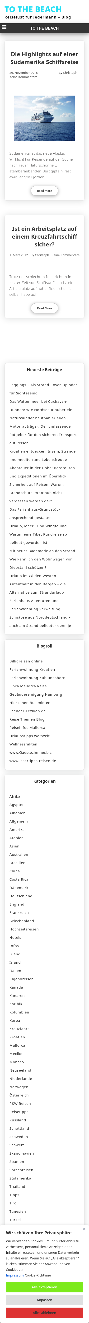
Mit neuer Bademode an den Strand (42, 550)
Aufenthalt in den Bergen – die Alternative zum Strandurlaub (37, 588)
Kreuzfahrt (19, 1028)
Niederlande (20, 1078)
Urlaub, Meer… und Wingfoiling (38, 525)
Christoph (70, 72)
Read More (44, 191)
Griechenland (21, 920)
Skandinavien (21, 1153)
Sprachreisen (21, 1169)
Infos (14, 945)
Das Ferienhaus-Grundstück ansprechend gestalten (35, 513)
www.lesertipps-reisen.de (32, 760)
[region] (44, 1274)
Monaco (16, 1061)
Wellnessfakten (23, 744)
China (14, 871)
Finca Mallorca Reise (28, 686)
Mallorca (17, 1045)
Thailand (17, 1186)
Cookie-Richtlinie (38, 1275)
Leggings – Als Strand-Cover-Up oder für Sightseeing (43, 388)
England (16, 904)
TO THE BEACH (33, 9)
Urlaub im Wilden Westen (32, 575)
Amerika (17, 829)
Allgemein (18, 821)
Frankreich (19, 912)
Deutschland (21, 895)
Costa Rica (18, 879)
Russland (17, 1120)
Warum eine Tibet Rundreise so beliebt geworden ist (38, 538)
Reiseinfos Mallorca (27, 727)
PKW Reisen (20, 1103)
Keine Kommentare (23, 77)
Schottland (19, 1128)
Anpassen (44, 1300)
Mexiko (16, 1053)
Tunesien (17, 1211)
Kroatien (17, 1037)
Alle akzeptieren (44, 1287)
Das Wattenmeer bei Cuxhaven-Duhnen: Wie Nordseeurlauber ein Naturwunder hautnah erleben (41, 409)
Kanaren (17, 995)
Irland (15, 954)
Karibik (15, 1003)
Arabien (16, 837)
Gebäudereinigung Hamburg (35, 694)
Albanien (17, 812)
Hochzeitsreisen (24, 929)
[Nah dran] (84, 1229)
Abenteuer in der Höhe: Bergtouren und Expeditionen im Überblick (42, 471)
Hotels (15, 937)
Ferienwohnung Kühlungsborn (37, 677)
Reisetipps (18, 1111)
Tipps (14, 1194)
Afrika (14, 796)
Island (15, 962)
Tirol (13, 1203)
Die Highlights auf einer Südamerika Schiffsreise (44, 58)
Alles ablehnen (44, 1312)
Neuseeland (20, 1070)
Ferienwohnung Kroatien (32, 669)
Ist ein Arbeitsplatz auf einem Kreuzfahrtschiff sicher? (44, 236)
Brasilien (17, 862)
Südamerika (20, 1178)
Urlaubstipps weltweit (29, 735)
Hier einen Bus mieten (30, 702)
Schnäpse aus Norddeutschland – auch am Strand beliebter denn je (40, 621)
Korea (14, 1020)
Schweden (18, 1136)
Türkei (15, 1219)
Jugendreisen (21, 978)
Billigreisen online (26, 661)
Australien (18, 854)
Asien (14, 846)
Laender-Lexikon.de (27, 710)
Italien (15, 970)
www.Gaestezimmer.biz (30, 752)
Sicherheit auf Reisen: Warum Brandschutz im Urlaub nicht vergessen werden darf (36, 492)
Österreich (19, 1095)
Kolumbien (19, 1012)
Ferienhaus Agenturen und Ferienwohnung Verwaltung (35, 604)
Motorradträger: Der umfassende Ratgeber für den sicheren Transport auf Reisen (43, 434)
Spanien (16, 1161)
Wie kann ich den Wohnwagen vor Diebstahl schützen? (40, 563)
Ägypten (17, 804)
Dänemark (18, 887)
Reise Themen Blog (27, 719)
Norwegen (18, 1086)
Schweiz (16, 1145)
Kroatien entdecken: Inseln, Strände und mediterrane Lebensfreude (42, 455)
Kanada (16, 987)
